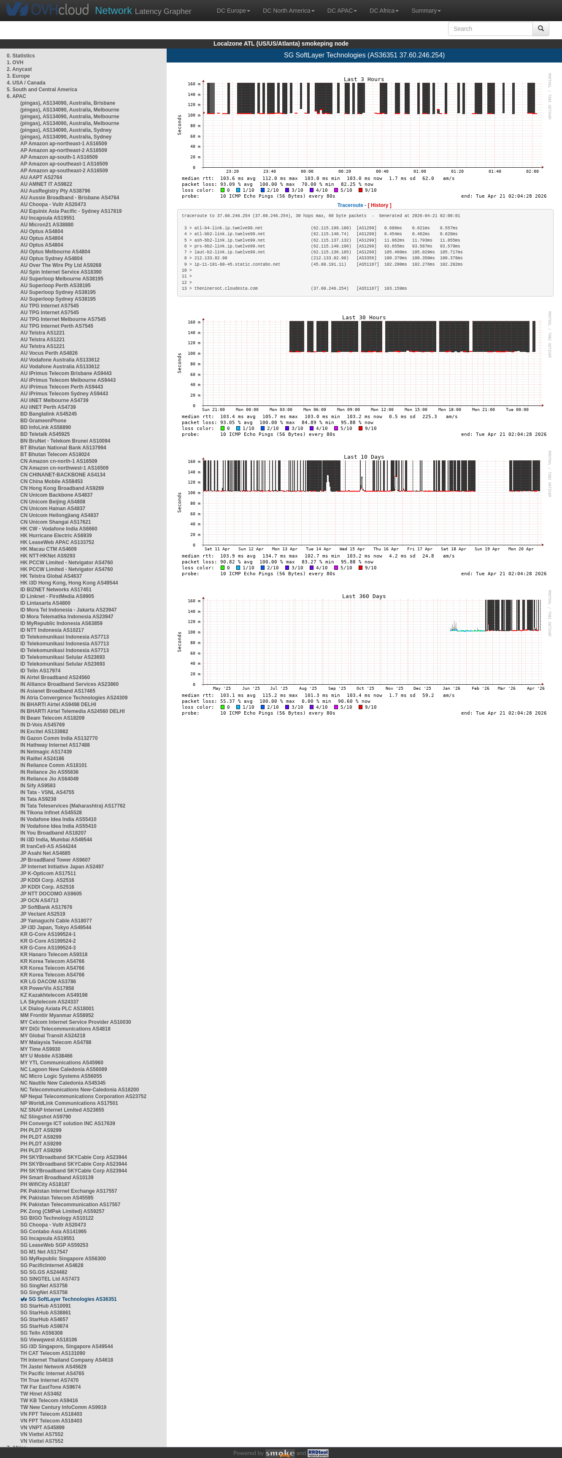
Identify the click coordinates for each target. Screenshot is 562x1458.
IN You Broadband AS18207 (53, 833)
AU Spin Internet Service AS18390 (61, 272)
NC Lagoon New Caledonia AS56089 (63, 1069)
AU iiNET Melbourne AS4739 (54, 400)
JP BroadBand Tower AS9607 (55, 860)
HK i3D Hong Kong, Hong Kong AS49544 (69, 583)
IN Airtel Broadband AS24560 (55, 677)
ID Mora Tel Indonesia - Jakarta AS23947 (68, 610)
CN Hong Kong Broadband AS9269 (62, 488)
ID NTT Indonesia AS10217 (52, 630)
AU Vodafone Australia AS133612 (60, 360)
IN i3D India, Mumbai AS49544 (56, 840)
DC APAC (342, 10)
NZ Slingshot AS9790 (45, 1117)
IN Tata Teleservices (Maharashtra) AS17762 (72, 806)
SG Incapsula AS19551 (47, 1238)
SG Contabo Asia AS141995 (53, 1232)
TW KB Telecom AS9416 (49, 1401)
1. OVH (15, 62)
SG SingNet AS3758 (44, 1286)
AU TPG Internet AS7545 (49, 306)
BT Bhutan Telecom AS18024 (55, 454)
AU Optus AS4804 (41, 231)
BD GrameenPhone (43, 421)
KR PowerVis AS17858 (47, 988)
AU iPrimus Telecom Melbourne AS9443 (68, 380)
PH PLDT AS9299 (41, 1130)
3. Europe (18, 76)
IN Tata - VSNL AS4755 (47, 792)
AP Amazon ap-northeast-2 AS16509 (63, 150)
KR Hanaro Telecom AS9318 (53, 954)
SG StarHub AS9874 (44, 1326)
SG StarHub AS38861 (45, 1313)
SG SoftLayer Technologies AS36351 (73, 1299)
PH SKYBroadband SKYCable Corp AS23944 (73, 1157)
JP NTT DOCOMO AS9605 (51, 894)
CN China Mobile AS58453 (51, 481)
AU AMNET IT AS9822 (46, 184)
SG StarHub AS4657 (44, 1319)
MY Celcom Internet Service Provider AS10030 (75, 1022)
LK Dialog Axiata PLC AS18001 (57, 1009)
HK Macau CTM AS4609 (48, 549)
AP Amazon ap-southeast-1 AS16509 (64, 164)
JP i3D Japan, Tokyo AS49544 (56, 927)
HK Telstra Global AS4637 (51, 576)
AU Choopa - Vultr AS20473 (53, 204)
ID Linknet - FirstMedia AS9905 (57, 596)
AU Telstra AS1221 (42, 333)
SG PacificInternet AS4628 (52, 1265)
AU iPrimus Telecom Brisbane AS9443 (66, 373)
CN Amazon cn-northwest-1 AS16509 (64, 468)
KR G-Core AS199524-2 (48, 941)
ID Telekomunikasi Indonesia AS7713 (64, 637)
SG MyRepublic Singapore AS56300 (63, 1259)
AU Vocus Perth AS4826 (49, 353)
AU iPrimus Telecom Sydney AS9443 (64, 394)
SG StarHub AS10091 (45, 1306)
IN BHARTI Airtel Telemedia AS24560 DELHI (72, 711)
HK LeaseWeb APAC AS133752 (57, 542)
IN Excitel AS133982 (44, 731)
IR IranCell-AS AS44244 (48, 846)
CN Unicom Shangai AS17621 (55, 522)
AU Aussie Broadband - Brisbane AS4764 (69, 198)
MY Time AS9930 (40, 1049)
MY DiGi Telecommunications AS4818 (65, 1029)
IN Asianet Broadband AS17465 (57, 691)
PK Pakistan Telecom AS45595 (56, 1198)
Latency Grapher (143, 10)
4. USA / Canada (26, 83)
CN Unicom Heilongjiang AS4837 (59, 515)
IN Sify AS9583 (38, 786)
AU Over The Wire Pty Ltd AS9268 (60, 265)
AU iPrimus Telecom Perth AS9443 (61, 387)
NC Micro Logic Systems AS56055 (61, 1076)
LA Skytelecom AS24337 (49, 1002)
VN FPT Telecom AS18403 (51, 1414)
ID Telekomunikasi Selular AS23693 (62, 657)
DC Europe (233, 10)
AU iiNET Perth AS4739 (48, 407)
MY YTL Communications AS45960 (61, 1063)
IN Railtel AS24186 (42, 759)
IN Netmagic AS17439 (46, 752)
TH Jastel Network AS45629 (53, 1367)
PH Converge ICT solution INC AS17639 (67, 1123)
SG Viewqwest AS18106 (48, 1340)
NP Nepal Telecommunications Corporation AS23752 (83, 1096)
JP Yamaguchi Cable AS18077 (56, 921)
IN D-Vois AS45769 (42, 725)
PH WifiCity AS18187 (45, 1184)
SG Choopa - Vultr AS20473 (53, 1225)
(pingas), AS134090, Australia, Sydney (66, 130)
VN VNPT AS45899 (42, 1428)
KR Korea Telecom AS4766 (52, 961)
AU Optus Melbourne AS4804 (55, 252)
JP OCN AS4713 (39, 900)
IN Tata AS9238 (38, 799)
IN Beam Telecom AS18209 (52, 718)
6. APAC (16, 96)
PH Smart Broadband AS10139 (57, 1178)
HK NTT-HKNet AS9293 (47, 556)
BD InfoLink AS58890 (45, 427)
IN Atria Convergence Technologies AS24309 (73, 698)
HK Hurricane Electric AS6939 (56, 536)
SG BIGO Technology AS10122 (57, 1218)
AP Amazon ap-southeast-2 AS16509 (64, 171)
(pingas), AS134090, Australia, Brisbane (67, 103)
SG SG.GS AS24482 (44, 1272)
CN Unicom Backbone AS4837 (56, 495)
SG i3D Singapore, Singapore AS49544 (66, 1346)
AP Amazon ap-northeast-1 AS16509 (63, 144)
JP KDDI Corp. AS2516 (47, 880)
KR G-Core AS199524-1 (48, 934)
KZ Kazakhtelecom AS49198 (54, 995)
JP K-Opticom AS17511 (48, 873)
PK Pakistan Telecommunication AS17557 (70, 1205)
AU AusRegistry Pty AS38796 (55, 191)
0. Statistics (21, 56)
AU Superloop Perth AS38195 (55, 285)
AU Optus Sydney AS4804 (51, 258)
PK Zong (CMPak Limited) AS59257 (62, 1211)
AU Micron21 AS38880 (46, 225)
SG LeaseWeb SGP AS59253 (54, 1245)
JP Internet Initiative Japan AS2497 (62, 867)
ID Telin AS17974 (40, 671)
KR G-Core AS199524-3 (48, 948)
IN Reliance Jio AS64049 (49, 779)
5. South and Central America (42, 89)
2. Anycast (19, 69)
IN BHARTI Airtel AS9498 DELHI (58, 704)
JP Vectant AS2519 (42, 914)
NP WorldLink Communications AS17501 (69, 1103)
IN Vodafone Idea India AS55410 (58, 819)
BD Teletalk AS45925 (45, 434)
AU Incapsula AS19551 (47, 218)
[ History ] (380, 205)
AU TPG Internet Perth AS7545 (56, 326)
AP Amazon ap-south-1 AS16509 (59, 157)
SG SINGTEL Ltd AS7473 (50, 1279)
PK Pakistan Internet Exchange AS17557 (68, 1191)
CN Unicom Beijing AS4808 (52, 502)
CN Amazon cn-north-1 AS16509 (58, 461)
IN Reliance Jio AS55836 (49, 772)
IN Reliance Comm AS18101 (53, 765)
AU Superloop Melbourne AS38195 (61, 279)
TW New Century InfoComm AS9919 (63, 1407)
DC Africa (384, 10)
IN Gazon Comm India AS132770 (59, 738)
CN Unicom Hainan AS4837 (52, 508)
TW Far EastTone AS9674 (50, 1387)
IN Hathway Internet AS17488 (55, 745)
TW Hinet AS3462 (41, 1394)
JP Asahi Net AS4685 (45, 853)
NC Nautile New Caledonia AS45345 (62, 1083)
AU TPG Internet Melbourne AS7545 (63, 319)
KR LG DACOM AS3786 (48, 982)
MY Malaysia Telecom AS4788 (56, 1042)
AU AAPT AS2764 (41, 177)
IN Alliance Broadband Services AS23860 (69, 684)
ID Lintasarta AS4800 (45, 603)
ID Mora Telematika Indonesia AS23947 (66, 617)
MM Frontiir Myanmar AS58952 (57, 1015)
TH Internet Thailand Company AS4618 (66, 1360)
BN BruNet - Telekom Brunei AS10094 (65, 441)
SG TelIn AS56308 (41, 1333)
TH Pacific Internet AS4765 (52, 1373)
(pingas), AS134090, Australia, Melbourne (69, 110)
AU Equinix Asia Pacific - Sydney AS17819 (71, 211)
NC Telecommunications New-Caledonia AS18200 (79, 1090)
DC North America (289, 10)
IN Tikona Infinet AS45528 (51, 813)
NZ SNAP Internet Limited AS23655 (62, 1110)
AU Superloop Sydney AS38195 (58, 292)
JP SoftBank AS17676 (46, 907)
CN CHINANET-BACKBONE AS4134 (62, 475)
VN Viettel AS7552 (41, 1434)
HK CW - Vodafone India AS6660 (58, 529)
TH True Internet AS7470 (49, 1380)
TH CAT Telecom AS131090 (52, 1353)
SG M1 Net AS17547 (44, 1252)
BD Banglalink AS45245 (48, 414)
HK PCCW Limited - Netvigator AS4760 (66, 563)
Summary (426, 10)
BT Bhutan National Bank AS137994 (63, 448)
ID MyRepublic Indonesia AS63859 (61, 623)
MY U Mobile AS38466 (46, 1056)
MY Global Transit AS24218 (52, 1036)
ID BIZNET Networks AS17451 (56, 590)
